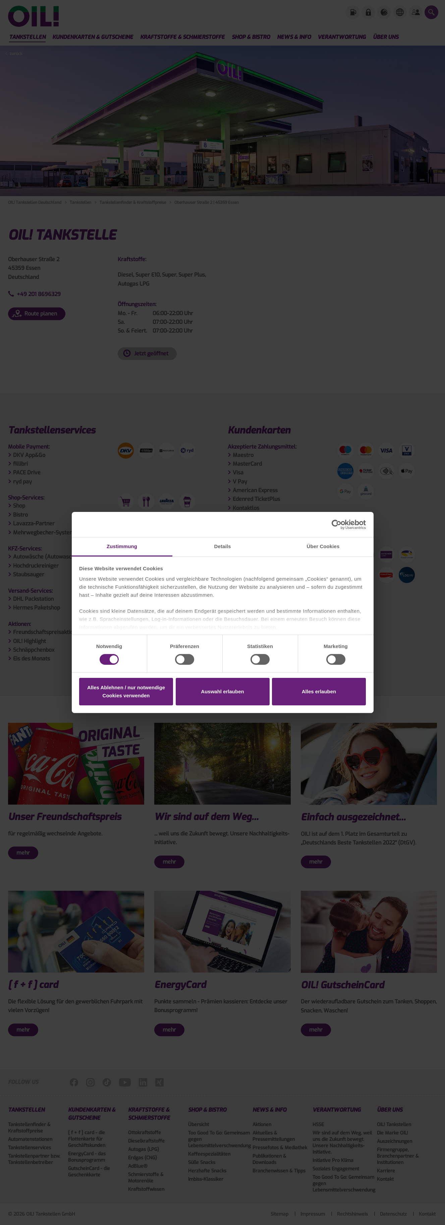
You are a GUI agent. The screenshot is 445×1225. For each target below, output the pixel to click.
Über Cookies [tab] (323, 546)
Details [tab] (222, 546)
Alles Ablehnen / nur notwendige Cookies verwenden (126, 691)
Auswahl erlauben (222, 691)
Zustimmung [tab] (122, 546)
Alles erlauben (319, 691)
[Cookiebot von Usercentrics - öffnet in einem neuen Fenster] (336, 524)
